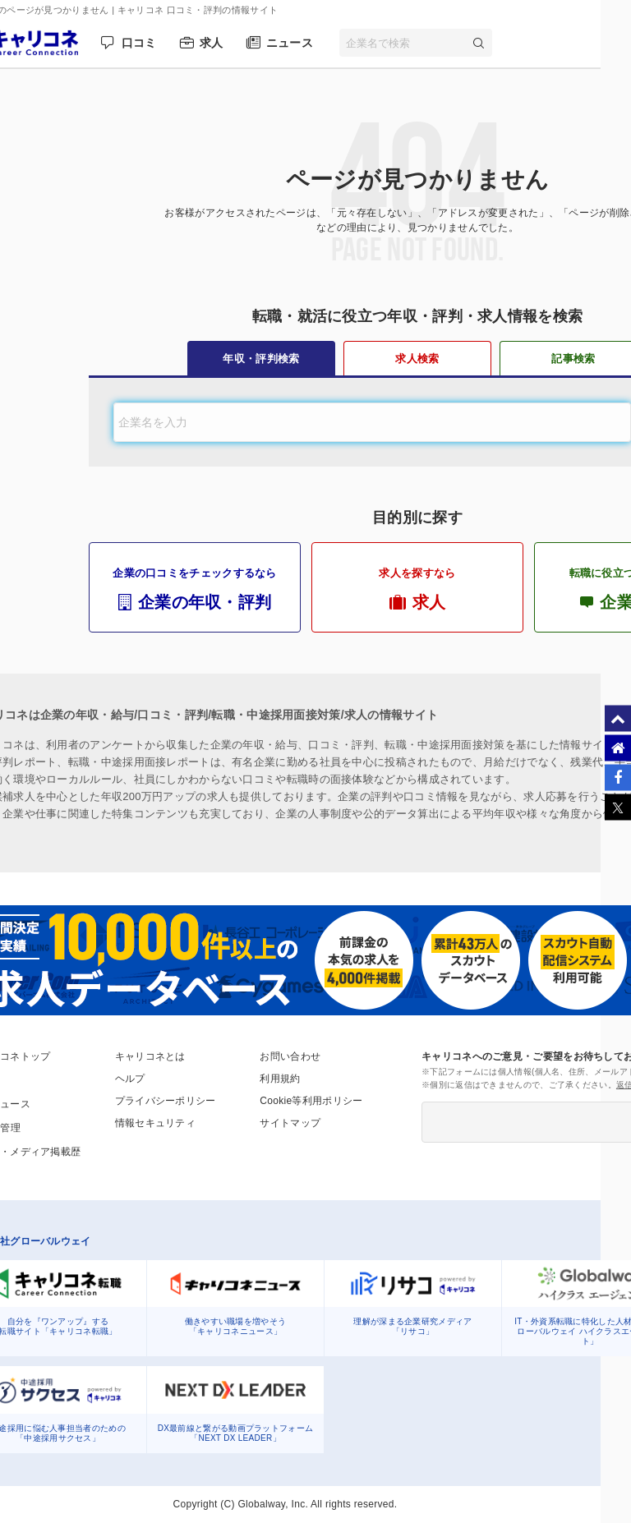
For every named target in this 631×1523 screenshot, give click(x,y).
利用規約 (280, 1078)
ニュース (289, 42)
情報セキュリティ (155, 1123)
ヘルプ (130, 1078)
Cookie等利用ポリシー (311, 1101)
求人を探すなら (417, 589)
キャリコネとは (150, 1056)
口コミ (139, 42)
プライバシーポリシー (165, 1101)
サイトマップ (290, 1123)
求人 (211, 42)
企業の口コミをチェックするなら (195, 589)
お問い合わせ (290, 1056)
